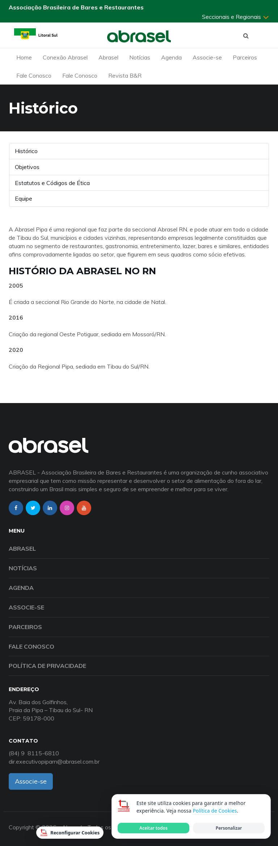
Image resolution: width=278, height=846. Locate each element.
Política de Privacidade (47, 665)
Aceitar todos (153, 828)
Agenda (171, 57)
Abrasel (108, 57)
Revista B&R (125, 75)
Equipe (23, 198)
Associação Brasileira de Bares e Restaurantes (76, 7)
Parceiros (245, 57)
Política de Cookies (215, 811)
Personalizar (229, 828)
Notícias (139, 57)
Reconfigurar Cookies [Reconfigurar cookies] (70, 832)
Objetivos (27, 167)
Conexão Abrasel (65, 57)
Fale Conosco (33, 75)
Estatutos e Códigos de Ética (52, 182)
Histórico (26, 151)
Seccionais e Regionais (235, 16)
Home (24, 57)
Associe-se (207, 57)
